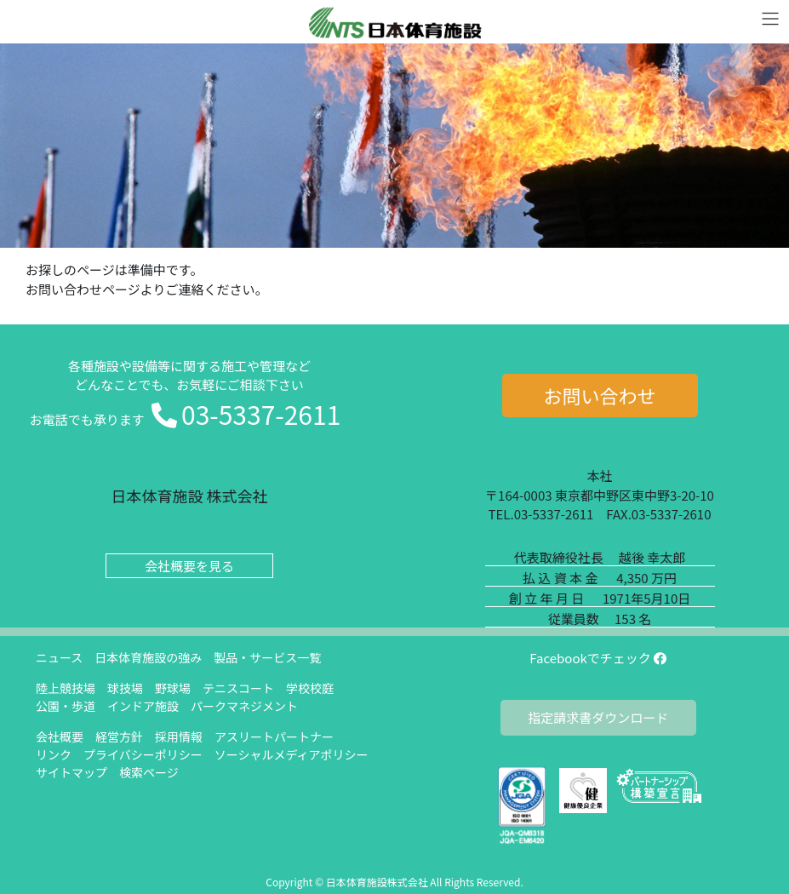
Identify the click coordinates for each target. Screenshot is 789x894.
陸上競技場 (65, 687)
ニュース (59, 657)
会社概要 (59, 736)
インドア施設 (143, 705)
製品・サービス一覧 (267, 657)
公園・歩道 (65, 705)
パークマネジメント (244, 705)
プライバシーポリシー (143, 754)
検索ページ (149, 772)
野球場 (173, 687)
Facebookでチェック (597, 658)
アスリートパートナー (274, 736)
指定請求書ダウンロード (598, 717)
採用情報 (179, 736)
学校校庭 (310, 687)
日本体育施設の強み (148, 657)
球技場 (125, 687)
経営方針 (119, 736)
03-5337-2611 (260, 414)
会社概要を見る (189, 566)
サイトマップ (71, 772)
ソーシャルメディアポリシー (291, 754)
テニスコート (238, 687)
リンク (53, 754)
